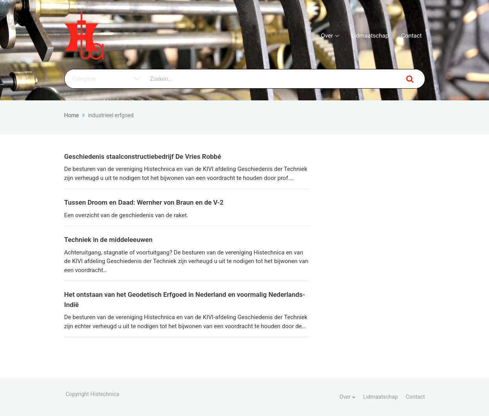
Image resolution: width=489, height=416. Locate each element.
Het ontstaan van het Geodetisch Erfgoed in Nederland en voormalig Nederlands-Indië (184, 300)
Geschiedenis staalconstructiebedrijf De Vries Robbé (142, 156)
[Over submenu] (353, 396)
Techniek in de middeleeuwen (108, 239)
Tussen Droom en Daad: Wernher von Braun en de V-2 (144, 202)
